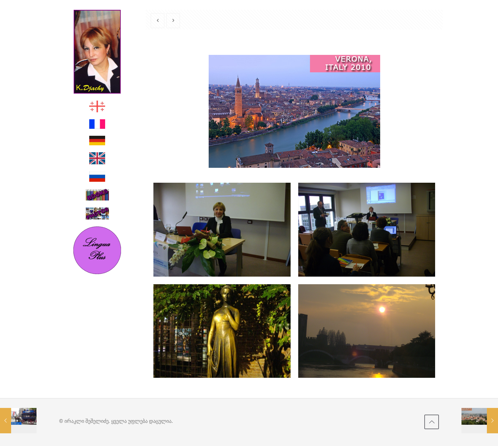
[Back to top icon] (431, 422)
